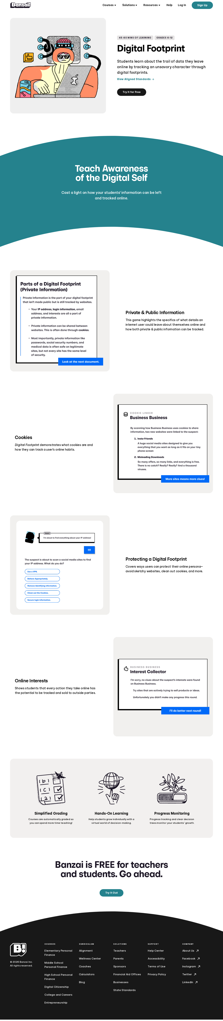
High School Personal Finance (58, 978)
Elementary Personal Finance (58, 954)
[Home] (20, 5)
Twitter (189, 976)
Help (169, 5)
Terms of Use (156, 967)
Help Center (156, 952)
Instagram (191, 968)
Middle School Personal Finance (55, 966)
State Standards (124, 991)
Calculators (86, 975)
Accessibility (156, 960)
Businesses (120, 983)
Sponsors (119, 967)
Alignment (86, 952)
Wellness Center (90, 960)
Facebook (191, 960)
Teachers (119, 952)
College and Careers (58, 996)
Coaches (85, 967)
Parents (118, 960)
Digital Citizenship (56, 988)
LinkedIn (190, 983)
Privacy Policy (157, 975)
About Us (190, 952)
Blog (82, 983)
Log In (182, 5)
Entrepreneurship (55, 1004)
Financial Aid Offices (127, 975)
